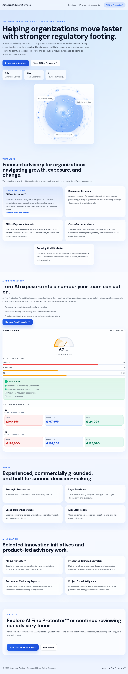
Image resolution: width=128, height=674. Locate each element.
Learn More (48, 647)
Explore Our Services (15, 63)
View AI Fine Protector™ (45, 63)
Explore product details (17, 212)
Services (72, 5)
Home (103, 668)
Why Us (82, 5)
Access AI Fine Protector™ (22, 647)
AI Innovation (94, 5)
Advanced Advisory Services (16, 5)
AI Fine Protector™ (115, 5)
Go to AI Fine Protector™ (17, 322)
